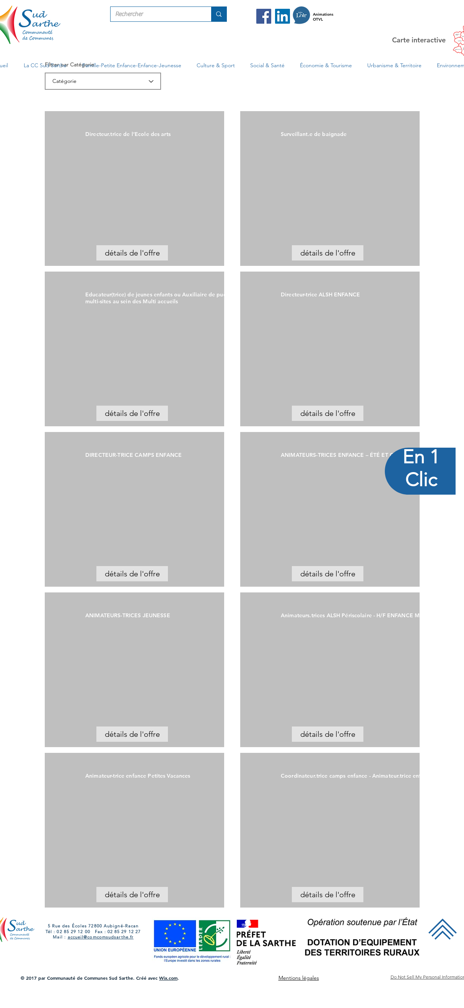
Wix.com (168, 978)
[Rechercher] (155, 14)
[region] (420, 504)
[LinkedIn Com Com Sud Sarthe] (282, 16)
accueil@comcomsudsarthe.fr (101, 937)
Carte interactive (419, 40)
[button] (45, 65)
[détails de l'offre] (132, 252)
